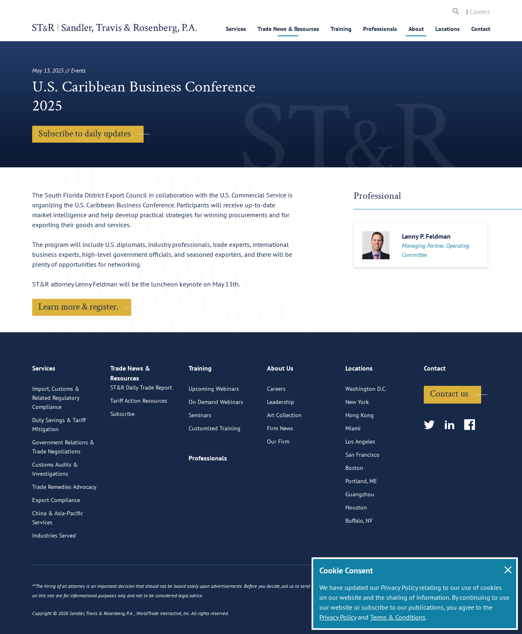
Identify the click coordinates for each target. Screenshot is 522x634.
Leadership (280, 436)
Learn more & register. (78, 307)
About (416, 29)
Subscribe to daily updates (84, 134)
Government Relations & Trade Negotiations (63, 481)
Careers (480, 11)
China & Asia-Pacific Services (57, 552)
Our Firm (278, 475)
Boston (354, 502)
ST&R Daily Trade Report (141, 431)
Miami (353, 462)
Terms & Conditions (397, 617)
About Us (280, 406)
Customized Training (215, 462)
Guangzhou (359, 528)
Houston (356, 541)
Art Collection (284, 449)
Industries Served (54, 569)
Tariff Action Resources (138, 444)
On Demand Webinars (216, 436)
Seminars (200, 449)
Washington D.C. (366, 423)
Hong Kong (359, 449)
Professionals (380, 29)
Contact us (449, 428)
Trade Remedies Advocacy (64, 521)
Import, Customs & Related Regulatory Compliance (55, 432)
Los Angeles (360, 475)
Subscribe (122, 457)
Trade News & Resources (288, 29)
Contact (480, 29)
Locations (447, 29)
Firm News (280, 462)
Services (236, 29)
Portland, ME (361, 515)
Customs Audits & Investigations (55, 503)
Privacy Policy (337, 617)
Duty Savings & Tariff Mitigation (58, 459)
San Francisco (362, 489)
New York (357, 436)
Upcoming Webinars (214, 423)
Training (341, 29)
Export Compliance (56, 534)
